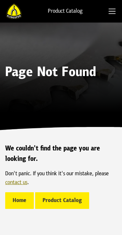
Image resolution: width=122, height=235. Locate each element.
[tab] (112, 11)
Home (19, 200)
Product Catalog (65, 11)
